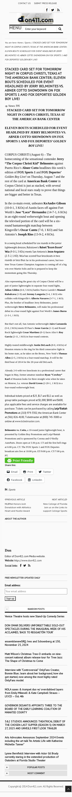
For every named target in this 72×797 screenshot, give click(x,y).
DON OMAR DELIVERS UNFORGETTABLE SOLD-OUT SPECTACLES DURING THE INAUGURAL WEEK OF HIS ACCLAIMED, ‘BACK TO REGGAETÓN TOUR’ (35, 629)
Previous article (15, 499)
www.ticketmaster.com (27, 421)
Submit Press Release (45, 3)
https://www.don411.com (28, 560)
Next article (59, 499)
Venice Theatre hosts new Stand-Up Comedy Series (34, 616)
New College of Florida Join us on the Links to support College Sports (55, 507)
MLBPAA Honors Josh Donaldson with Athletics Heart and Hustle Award (18, 507)
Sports (12, 489)
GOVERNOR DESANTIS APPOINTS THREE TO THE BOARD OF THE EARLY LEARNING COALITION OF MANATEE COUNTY (33, 709)
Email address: (12, 585)
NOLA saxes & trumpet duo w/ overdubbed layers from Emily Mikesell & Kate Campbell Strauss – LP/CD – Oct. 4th (34, 693)
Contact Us (24, 3)
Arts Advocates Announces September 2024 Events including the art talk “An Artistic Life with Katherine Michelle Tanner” (34, 741)
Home (20, 42)
